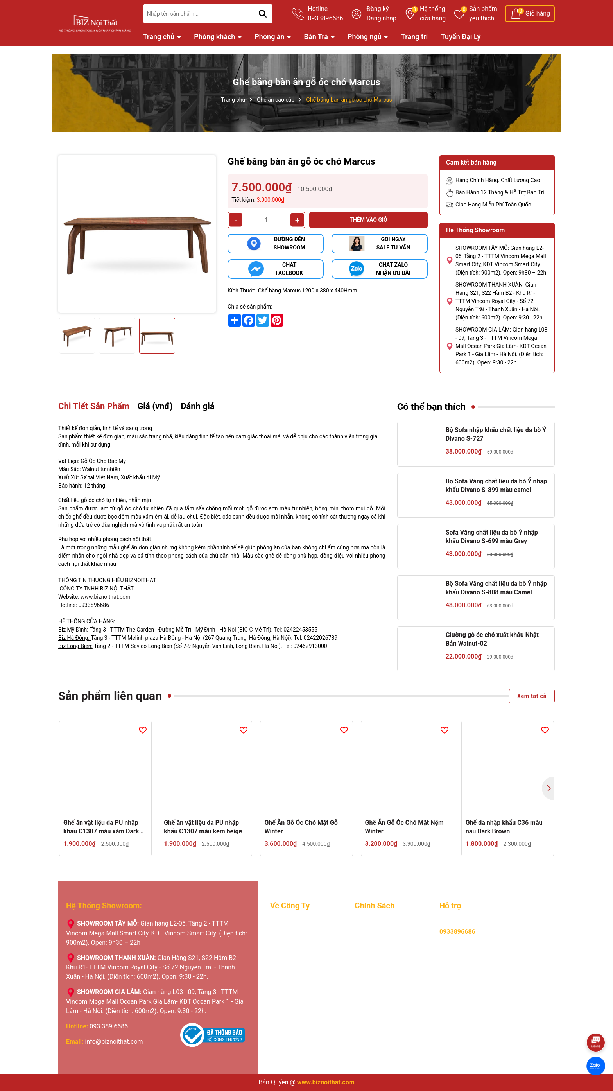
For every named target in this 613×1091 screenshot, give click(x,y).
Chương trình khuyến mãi (304, 957)
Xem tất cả (532, 696)
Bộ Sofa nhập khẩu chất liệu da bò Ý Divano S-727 (496, 434)
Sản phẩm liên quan (110, 696)
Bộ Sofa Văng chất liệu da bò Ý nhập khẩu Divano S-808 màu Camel (496, 588)
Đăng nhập (381, 18)
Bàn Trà (317, 36)
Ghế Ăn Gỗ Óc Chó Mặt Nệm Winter (404, 827)
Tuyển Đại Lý (461, 36)
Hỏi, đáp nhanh (375, 980)
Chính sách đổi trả (380, 969)
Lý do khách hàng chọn (301, 946)
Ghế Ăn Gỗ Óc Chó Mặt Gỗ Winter (301, 827)
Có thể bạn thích (431, 406)
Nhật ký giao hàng (295, 969)
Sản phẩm (483, 14)
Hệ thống (433, 14)
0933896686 (457, 931)
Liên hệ (280, 991)
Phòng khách (215, 36)
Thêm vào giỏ (368, 220)
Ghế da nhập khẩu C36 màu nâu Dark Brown (504, 827)
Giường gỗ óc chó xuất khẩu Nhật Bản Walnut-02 (492, 639)
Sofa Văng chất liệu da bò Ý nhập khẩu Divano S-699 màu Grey (492, 537)
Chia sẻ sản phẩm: (250, 306)
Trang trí (414, 36)
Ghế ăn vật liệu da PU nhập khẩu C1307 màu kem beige (203, 827)
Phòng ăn (270, 36)
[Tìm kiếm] (262, 13)
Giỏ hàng (537, 13)
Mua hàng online (378, 923)
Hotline (325, 14)
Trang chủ (159, 36)
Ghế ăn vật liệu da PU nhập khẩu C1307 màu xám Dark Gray (101, 827)
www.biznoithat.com (106, 597)
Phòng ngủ (365, 36)
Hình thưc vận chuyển (384, 957)
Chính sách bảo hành (384, 946)
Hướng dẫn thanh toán (386, 934)
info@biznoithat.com (114, 1041)
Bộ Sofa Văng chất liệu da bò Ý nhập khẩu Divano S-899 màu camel (496, 485)
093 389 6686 (109, 1026)
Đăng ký (377, 9)
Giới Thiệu (284, 923)
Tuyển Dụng (286, 934)
